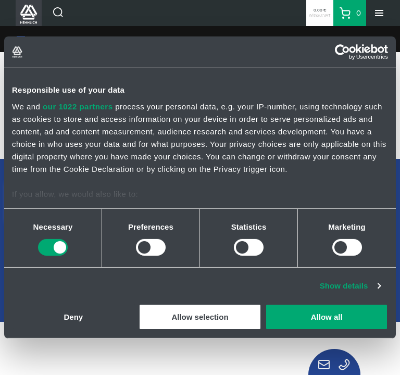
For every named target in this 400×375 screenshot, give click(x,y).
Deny (73, 316)
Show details (344, 285)
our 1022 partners (78, 106)
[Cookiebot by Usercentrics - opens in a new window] (342, 52)
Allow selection (199, 316)
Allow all (327, 316)
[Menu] (379, 13)
